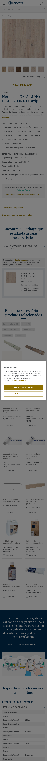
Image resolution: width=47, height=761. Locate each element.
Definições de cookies (23, 394)
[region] (23, 380)
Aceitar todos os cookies (23, 387)
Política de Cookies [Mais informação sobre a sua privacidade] (19, 380)
